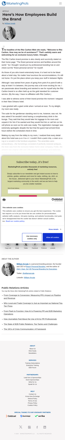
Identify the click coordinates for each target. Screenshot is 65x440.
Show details (54, 229)
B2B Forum (32, 367)
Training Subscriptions (32, 363)
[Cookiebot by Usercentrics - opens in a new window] (53, 199)
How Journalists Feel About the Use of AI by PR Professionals (30, 319)
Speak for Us (32, 384)
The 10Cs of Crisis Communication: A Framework (25, 329)
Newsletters (32, 353)
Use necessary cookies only (32, 237)
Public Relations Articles (15, 288)
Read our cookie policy (15, 221)
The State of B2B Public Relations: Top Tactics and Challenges (30, 324)
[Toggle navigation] (60, 3)
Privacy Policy (32, 403)
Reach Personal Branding (35, 266)
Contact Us (32, 394)
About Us (32, 349)
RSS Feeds (32, 351)
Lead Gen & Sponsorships (32, 377)
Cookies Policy (32, 405)
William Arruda (10, 23)
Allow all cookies (52, 237)
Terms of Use (32, 401)
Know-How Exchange (32, 396)
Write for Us (32, 382)
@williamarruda (28, 273)
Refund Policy (32, 398)
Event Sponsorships (32, 380)
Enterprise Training (32, 365)
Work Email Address (13, 188)
